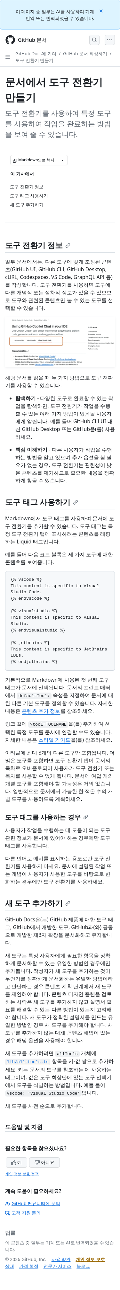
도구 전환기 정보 (37, 245)
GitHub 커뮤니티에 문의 (32, 1203)
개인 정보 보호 (90, 1259)
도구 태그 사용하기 (41, 502)
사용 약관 (61, 1259)
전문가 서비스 (58, 1266)
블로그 (83, 1266)
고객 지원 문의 (23, 1213)
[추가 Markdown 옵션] (62, 160)
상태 (9, 1266)
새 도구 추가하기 (37, 903)
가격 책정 (28, 1266)
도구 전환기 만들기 (34, 60)
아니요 (44, 1162)
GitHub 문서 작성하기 (85, 53)
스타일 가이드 (54, 739)
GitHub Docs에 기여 (35, 53)
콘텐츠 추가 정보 (41, 710)
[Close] (102, 10)
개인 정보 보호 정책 (22, 1174)
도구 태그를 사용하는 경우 (46, 817)
